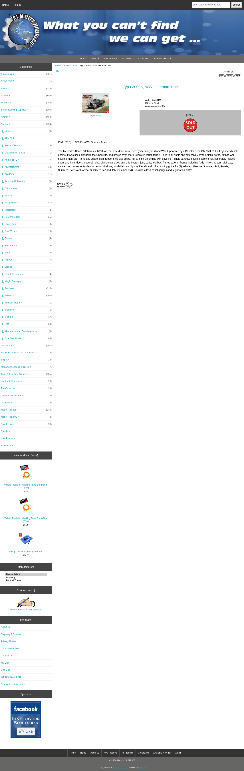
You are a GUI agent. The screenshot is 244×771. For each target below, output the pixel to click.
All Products (128, 58)
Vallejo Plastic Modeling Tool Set (26, 542)
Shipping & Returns (11, 634)
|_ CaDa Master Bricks (26, 152)
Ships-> (26, 359)
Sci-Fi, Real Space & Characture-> (26, 352)
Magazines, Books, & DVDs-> (26, 367)
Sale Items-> (26, 424)
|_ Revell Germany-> (26, 274)
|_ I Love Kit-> (26, 224)
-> (26, 124)
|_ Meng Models (26, 202)
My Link (5, 662)
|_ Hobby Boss (26, 245)
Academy (26, 577)
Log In (17, 4)
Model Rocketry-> (26, 416)
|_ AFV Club (8, 138)
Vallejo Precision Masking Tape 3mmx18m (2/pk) (25, 510)
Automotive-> (26, 74)
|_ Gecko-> (26, 317)
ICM (75, 65)
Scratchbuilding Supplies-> (26, 109)
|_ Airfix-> (26, 195)
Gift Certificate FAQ (11, 677)
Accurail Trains (26, 580)
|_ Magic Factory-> (26, 281)
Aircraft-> (26, 116)
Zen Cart (142, 767)
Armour (66, 65)
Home (5, 4)
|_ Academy (26, 174)
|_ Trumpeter (26, 309)
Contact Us (143, 58)
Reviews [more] (26, 590)
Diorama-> (26, 345)
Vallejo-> (26, 95)
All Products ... (8, 445)
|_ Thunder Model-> (26, 302)
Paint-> (26, 88)
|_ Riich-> (26, 238)
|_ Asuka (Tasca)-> (26, 145)
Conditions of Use (10, 648)
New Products (111, 58)
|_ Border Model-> (26, 217)
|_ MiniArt (26, 259)
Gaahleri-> (26, 402)
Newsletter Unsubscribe (13, 684)
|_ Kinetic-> (26, 131)
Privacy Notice (8, 641)
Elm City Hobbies (120, 767)
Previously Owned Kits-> (26, 395)
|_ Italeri (26, 252)
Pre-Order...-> (26, 388)
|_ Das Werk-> (26, 231)
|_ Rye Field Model (26, 338)
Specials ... (6, 431)
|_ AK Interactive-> (26, 166)
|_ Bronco (6, 266)
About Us (5, 627)
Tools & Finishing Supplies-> (26, 374)
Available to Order (162, 58)
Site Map (5, 670)
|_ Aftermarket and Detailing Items (26, 331)
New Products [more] (26, 455)
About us (95, 58)
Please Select (26, 574)
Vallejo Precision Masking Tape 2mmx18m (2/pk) (25, 476)
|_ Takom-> (26, 295)
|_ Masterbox (26, 209)
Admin (178, 753)
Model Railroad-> (26, 409)
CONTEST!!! (26, 81)
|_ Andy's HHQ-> (26, 159)
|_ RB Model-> (26, 188)
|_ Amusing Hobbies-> (26, 181)
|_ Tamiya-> (26, 288)
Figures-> (26, 102)
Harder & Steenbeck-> (26, 381)
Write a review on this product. (25, 604)
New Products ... (9, 438)
